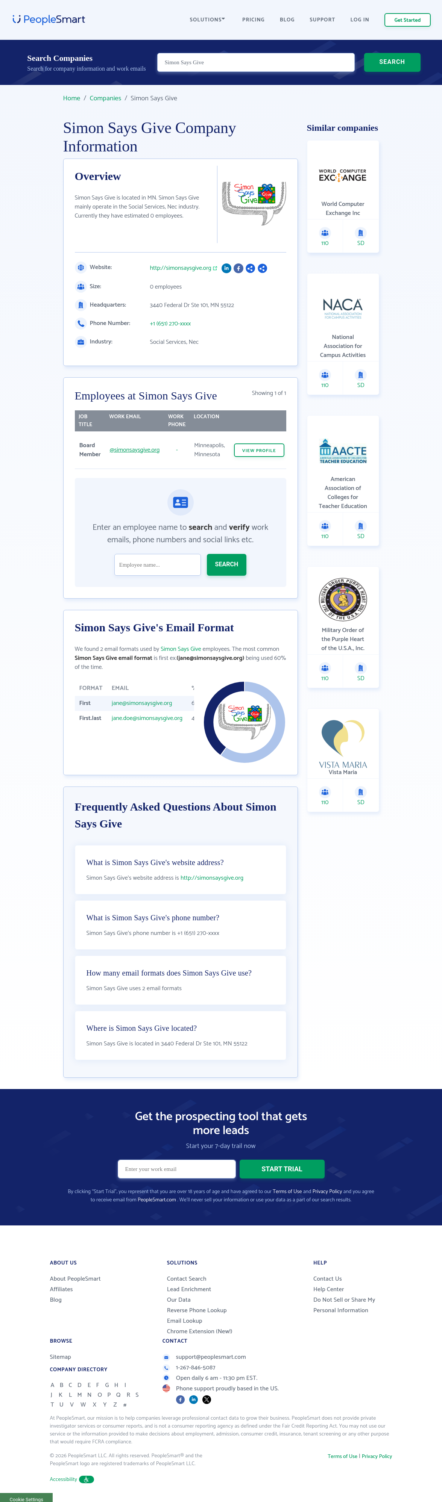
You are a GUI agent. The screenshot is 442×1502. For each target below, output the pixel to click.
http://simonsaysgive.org (180, 268)
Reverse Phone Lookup (197, 1310)
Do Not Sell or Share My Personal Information (344, 1305)
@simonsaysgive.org (135, 450)
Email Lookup (184, 1321)
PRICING (253, 20)
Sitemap (60, 1357)
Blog (56, 1300)
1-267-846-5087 (189, 1368)
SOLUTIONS (207, 20)
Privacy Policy (327, 1191)
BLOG (287, 20)
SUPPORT (322, 20)
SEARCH (392, 61)
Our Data (179, 1300)
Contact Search (187, 1279)
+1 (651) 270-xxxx (170, 323)
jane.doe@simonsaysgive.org (147, 718)
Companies (105, 98)
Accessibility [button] (72, 1479)
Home (72, 98)
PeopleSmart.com (157, 1200)
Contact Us (327, 1279)
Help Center (328, 1289)
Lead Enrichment (189, 1289)
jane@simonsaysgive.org (142, 703)
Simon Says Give (181, 649)
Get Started (408, 20)
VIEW (259, 450)
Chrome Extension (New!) (199, 1332)
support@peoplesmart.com (204, 1357)
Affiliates (61, 1289)
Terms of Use (287, 1191)
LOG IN (360, 20)
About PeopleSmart (75, 1279)
